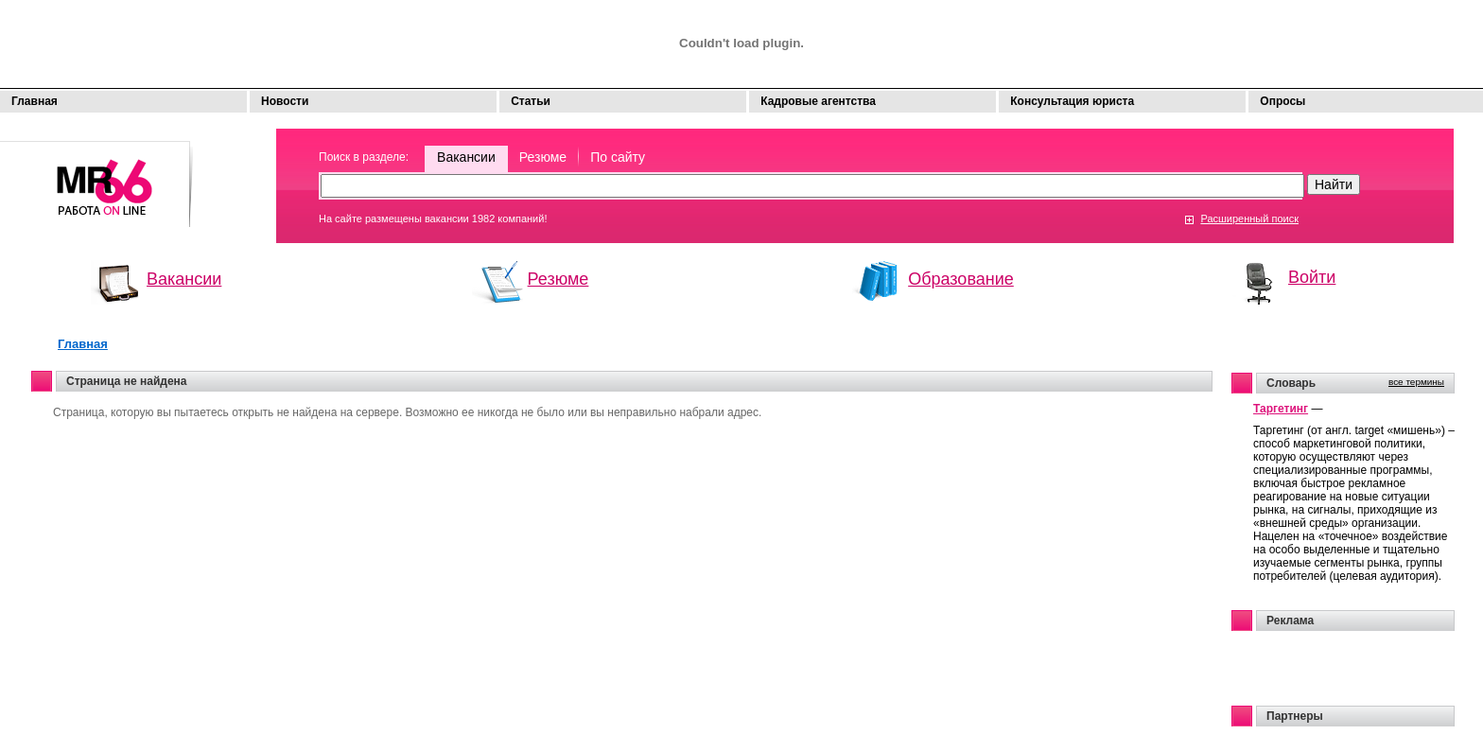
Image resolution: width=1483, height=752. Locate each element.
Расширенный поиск (1249, 218)
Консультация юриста (1072, 101)
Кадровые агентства (818, 101)
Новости (284, 101)
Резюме (543, 157)
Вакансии (466, 157)
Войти (1311, 277)
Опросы (1282, 101)
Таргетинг (1280, 408)
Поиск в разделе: (364, 157)
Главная (34, 101)
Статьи (530, 101)
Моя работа (96, 175)
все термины (1416, 381)
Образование (961, 279)
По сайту (617, 157)
